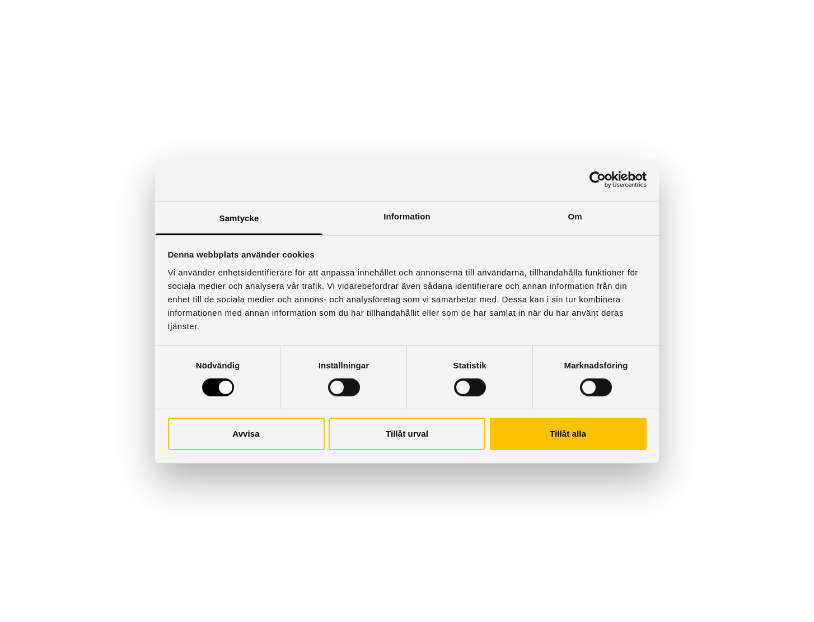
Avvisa (245, 433)
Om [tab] (575, 216)
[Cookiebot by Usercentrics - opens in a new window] (598, 179)
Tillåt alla (568, 433)
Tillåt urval (407, 433)
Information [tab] (407, 216)
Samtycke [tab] (239, 217)
